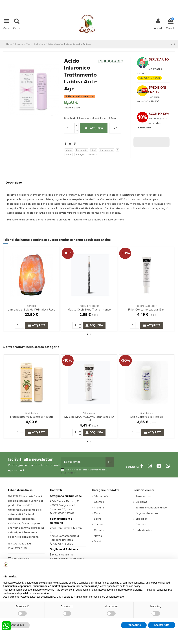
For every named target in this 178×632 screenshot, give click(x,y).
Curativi (98, 524)
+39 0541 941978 (149, 77)
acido (69, 154)
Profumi (99, 507)
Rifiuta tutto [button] (134, 625)
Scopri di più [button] (16, 625)
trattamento (106, 150)
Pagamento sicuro (147, 513)
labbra (69, 150)
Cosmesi (99, 501)
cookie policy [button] (133, 586)
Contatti (141, 524)
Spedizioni (142, 518)
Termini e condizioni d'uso (151, 507)
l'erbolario (81, 150)
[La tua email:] (83, 462)
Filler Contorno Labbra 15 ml (146, 309)
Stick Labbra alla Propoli (146, 416)
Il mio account (144, 496)
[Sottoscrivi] (110, 462)
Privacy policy (68, 472)
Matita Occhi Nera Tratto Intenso (89, 309)
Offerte (99, 530)
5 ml (93, 150)
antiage (80, 154)
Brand (97, 541)
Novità (98, 535)
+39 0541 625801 (63, 543)
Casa (97, 513)
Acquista (93, 128)
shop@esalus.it (103, 2)
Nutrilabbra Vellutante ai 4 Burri (31, 416)
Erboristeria (101, 496)
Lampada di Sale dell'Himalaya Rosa (31, 309)
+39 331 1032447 (75, 2)
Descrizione (14, 182)
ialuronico (93, 154)
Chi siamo (141, 501)
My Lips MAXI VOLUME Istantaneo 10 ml (89, 418)
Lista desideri (144, 530)
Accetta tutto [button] (161, 625)
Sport (97, 518)
